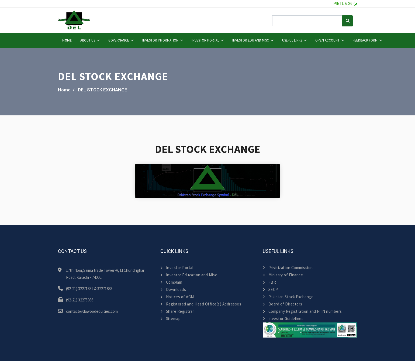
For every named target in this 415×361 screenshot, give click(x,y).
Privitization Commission (288, 267)
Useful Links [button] (292, 40)
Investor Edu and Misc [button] (250, 40)
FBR (269, 282)
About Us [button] (87, 40)
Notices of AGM (177, 296)
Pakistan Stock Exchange (288, 296)
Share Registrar (177, 311)
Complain (171, 282)
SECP (270, 289)
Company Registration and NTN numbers (302, 311)
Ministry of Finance (283, 274)
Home (67, 40)
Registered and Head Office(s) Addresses (200, 304)
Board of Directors (282, 304)
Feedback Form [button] (365, 40)
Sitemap (170, 318)
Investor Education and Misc (188, 274)
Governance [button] (118, 40)
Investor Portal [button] (205, 40)
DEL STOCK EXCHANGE (102, 89)
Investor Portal (176, 267)
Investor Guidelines (283, 318)
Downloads (173, 289)
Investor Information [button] (160, 40)
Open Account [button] (327, 40)
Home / (66, 89)
